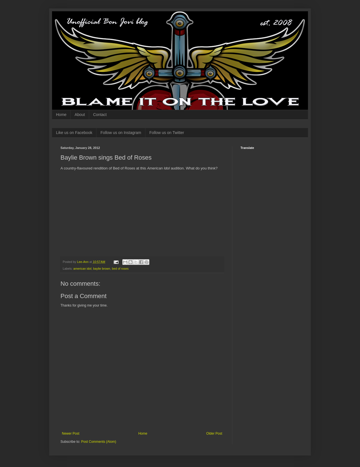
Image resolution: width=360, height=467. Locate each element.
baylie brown (101, 268)
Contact (100, 114)
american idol (82, 268)
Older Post (214, 433)
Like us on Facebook (74, 132)
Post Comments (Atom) (98, 442)
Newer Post (70, 433)
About (80, 114)
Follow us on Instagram (120, 132)
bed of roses (120, 268)
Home (61, 114)
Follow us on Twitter (166, 132)
